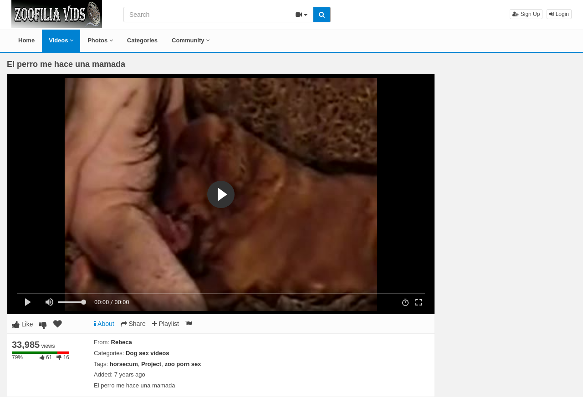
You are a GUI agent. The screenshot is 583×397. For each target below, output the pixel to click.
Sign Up (526, 14)
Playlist (165, 323)
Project (151, 364)
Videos (61, 40)
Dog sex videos (147, 353)
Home (26, 40)
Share (133, 323)
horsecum (124, 364)
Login (559, 14)
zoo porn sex (182, 364)
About (104, 323)
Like (22, 324)
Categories (142, 40)
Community (191, 40)
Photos (100, 40)
